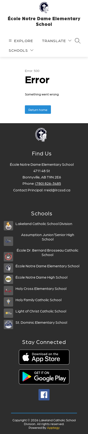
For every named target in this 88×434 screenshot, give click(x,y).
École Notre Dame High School (41, 277)
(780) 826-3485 (48, 183)
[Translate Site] (57, 40)
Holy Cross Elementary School (40, 288)
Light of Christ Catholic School (40, 311)
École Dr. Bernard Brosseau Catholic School (47, 252)
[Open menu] (20, 40)
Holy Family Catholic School (38, 299)
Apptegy (53, 427)
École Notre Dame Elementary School (47, 266)
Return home (37, 109)
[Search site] (77, 40)
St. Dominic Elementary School (41, 322)
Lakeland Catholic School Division (43, 223)
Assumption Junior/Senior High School (47, 236)
